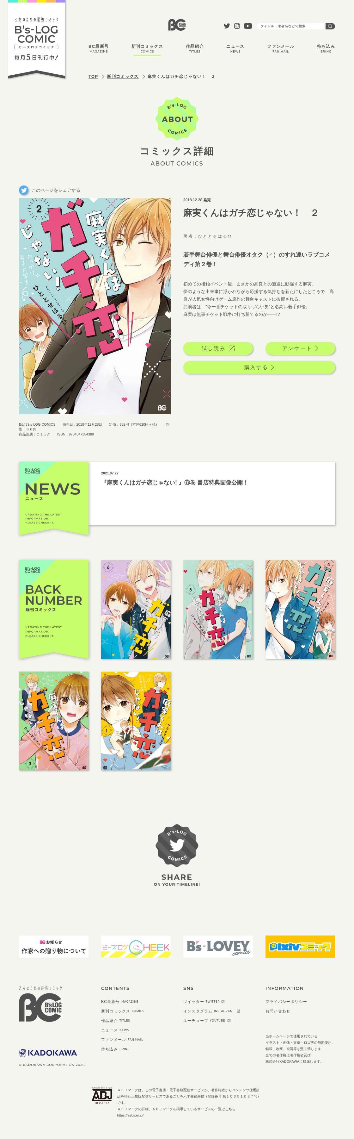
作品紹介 (195, 48)
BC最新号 (98, 48)
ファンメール (280, 48)
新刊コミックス (147, 48)
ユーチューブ (204, 1020)
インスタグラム (208, 1011)
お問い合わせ (278, 1011)
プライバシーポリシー (286, 1001)
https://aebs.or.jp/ (130, 1115)
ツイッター (201, 1001)
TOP (93, 76)
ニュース (235, 48)
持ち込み (326, 48)
